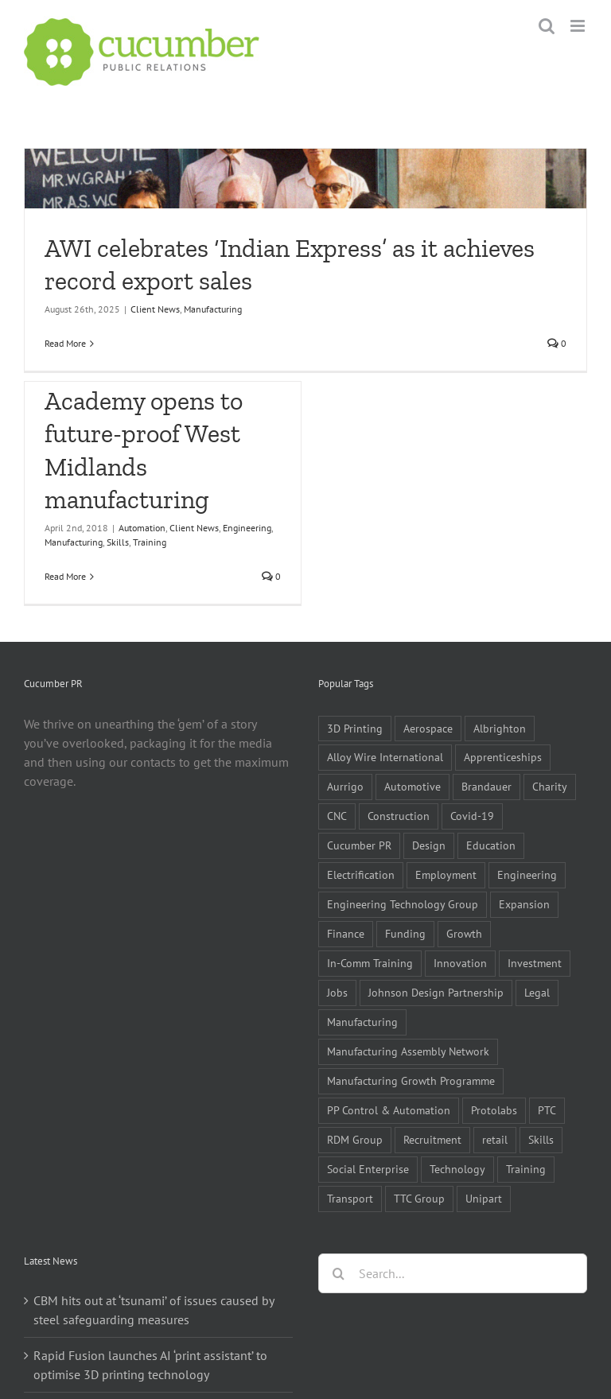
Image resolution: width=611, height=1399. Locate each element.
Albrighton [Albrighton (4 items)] (499, 728)
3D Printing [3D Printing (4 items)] (355, 728)
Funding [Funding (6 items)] (405, 933)
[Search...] (452, 1273)
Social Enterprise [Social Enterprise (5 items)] (368, 1168)
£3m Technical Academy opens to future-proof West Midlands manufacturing (144, 433)
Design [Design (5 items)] (429, 845)
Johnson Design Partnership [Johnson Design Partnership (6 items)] (436, 992)
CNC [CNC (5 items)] (337, 815)
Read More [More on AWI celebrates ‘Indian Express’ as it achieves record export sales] (65, 343)
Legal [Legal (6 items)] (537, 992)
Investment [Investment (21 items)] (535, 962)
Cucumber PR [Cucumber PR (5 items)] (359, 845)
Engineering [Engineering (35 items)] (527, 874)
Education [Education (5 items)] (491, 845)
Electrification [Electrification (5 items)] (361, 874)
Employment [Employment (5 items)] (446, 874)
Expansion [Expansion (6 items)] (524, 903)
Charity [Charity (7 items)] (549, 786)
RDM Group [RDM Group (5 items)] (355, 1139)
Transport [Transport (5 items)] (350, 1198)
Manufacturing (213, 309)
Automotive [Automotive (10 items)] (412, 786)
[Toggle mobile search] (547, 25)
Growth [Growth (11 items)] (464, 933)
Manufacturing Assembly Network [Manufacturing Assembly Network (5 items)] (408, 1051)
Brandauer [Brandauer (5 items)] (486, 786)
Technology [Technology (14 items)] (457, 1168)
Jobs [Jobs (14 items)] (337, 992)
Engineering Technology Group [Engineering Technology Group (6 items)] (402, 903)
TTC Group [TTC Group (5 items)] (419, 1198)
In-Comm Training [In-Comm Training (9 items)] (370, 962)
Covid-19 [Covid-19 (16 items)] (472, 815)
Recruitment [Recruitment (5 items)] (432, 1139)
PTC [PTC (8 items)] (547, 1109)
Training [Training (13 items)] (526, 1168)
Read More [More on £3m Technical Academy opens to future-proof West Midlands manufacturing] (65, 576)
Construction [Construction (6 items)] (399, 815)
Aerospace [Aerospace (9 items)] (428, 728)
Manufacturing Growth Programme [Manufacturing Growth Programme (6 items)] (411, 1080)
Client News (155, 309)
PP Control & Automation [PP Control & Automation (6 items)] (388, 1109)
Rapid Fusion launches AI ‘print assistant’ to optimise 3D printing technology (150, 1364)
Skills (118, 542)
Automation (142, 528)
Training (149, 542)
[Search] (338, 1273)
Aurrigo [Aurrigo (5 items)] (345, 786)
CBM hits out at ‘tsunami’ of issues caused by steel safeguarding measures (153, 1309)
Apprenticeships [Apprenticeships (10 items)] (503, 756)
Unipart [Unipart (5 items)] (483, 1198)
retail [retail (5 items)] (495, 1139)
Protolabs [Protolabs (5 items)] (494, 1109)
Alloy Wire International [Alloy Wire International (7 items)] (385, 756)
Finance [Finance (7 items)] (345, 933)
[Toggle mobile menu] (578, 25)
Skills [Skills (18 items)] (541, 1139)
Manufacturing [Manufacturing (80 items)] (362, 1021)
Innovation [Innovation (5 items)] (460, 962)
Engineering (247, 528)
